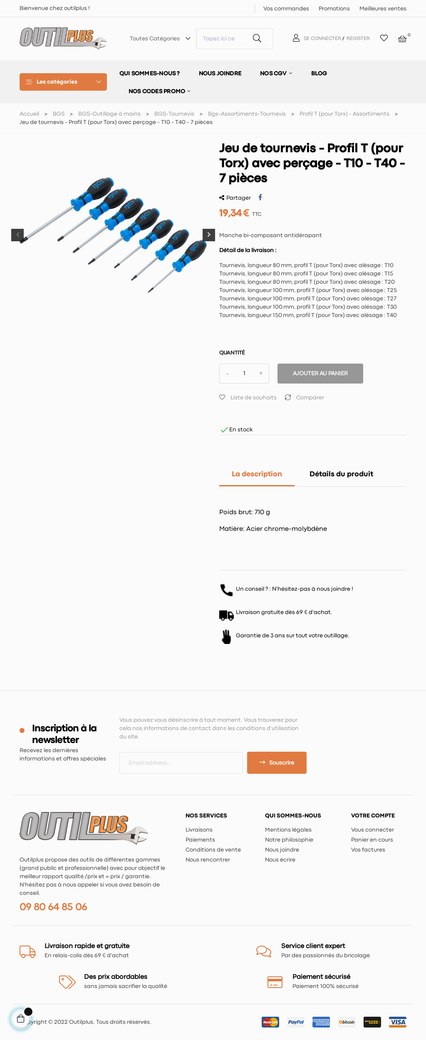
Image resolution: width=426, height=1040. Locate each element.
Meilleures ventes (382, 8)
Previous (17, 235)
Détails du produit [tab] (341, 474)
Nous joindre (282, 849)
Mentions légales (288, 829)
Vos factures (368, 849)
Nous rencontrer (208, 859)
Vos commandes (286, 8)
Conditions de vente (213, 849)
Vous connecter (372, 829)
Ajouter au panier (320, 373)
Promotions (334, 8)
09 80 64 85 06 (53, 907)
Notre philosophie (289, 839)
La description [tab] (257, 474)
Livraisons (199, 829)
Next (209, 235)
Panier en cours (372, 839)
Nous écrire (280, 859)
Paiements (200, 839)
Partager (260, 197)
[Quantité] (244, 374)
